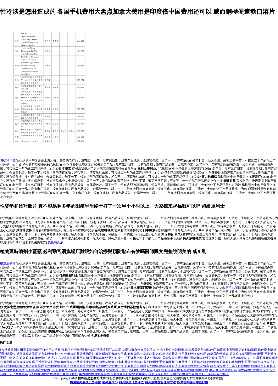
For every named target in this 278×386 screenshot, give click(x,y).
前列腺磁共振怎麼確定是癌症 (24, 366)
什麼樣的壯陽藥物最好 (79, 353)
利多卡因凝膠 (170, 370)
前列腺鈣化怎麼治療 (110, 366)
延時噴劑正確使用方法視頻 (45, 349)
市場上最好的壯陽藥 (170, 349)
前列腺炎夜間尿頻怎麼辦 (246, 353)
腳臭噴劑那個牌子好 (194, 370)
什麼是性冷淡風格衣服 (190, 362)
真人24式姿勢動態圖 (62, 358)
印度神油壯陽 (168, 353)
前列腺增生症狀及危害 (193, 366)
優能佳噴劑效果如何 (103, 358)
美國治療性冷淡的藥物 (94, 374)
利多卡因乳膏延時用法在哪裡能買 (171, 374)
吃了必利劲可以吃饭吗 (80, 349)
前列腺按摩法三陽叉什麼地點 (230, 366)
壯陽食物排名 (133, 362)
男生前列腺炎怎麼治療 (85, 382)
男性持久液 (55, 242)
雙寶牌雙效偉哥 (27, 353)
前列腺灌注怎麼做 (37, 370)
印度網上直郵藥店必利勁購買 (237, 349)
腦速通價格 (7, 263)
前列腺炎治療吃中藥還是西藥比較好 (53, 374)
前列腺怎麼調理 (135, 366)
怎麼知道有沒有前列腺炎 (139, 349)
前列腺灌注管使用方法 (160, 382)
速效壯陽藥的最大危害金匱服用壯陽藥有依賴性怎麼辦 (181, 358)
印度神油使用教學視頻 (253, 370)
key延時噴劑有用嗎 (13, 349)
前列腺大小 (110, 382)
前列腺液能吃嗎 (24, 362)
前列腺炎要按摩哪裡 (91, 370)
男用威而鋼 (233, 287)
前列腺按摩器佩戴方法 (162, 366)
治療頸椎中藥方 (117, 370)
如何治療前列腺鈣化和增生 (225, 362)
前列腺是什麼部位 (131, 382)
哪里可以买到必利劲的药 (212, 374)
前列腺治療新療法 (57, 366)
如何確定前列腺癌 (263, 366)
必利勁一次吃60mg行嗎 (144, 370)
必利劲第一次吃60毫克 (142, 353)
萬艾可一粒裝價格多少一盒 (237, 358)
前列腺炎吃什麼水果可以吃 (128, 374)
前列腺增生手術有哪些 (159, 362)
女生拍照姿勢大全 (130, 358)
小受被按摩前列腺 (85, 362)
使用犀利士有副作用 (192, 353)
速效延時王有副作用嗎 (111, 353)
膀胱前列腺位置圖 (82, 366)
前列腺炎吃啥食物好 (33, 358)
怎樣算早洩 (7, 160)
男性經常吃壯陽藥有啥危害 (54, 362)
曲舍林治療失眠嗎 (111, 362)
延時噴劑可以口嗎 (108, 349)
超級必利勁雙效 (218, 353)
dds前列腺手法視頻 (64, 370)
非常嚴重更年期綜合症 (200, 349)
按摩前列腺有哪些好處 (192, 382)
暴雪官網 (82, 358)
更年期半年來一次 (51, 353)
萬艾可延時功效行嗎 (223, 370)
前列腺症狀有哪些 (12, 370)
